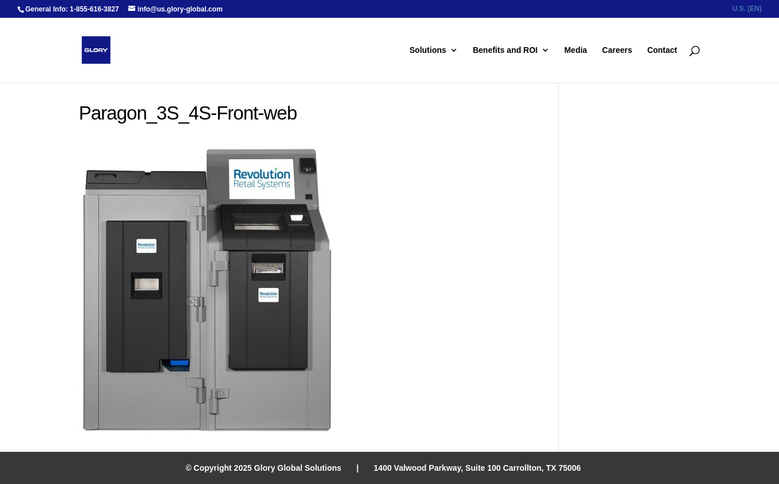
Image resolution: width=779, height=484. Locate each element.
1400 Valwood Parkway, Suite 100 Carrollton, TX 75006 (477, 468)
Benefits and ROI (505, 50)
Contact (662, 50)
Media (575, 50)
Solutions (428, 50)
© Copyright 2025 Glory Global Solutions (263, 468)
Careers (617, 50)
